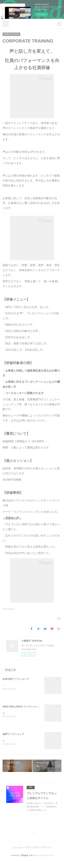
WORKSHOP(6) (9, 609)
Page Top (32, 834)
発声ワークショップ (13, 734)
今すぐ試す (41, 14)
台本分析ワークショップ (16, 679)
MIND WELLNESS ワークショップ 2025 (24, 706)
